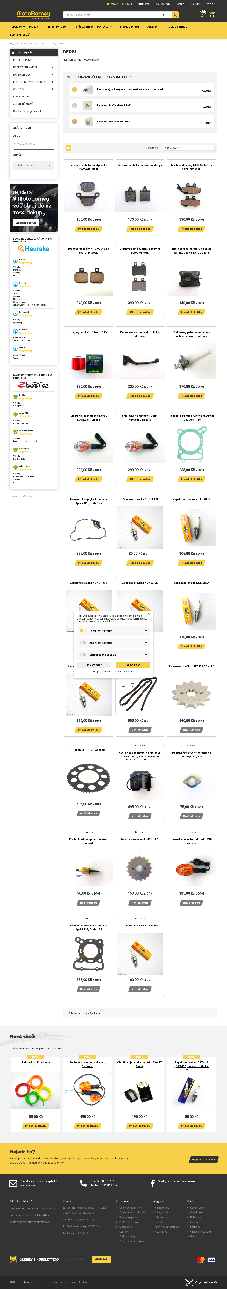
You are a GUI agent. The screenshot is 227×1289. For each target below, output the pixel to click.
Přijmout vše (133, 665)
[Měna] (210, 4)
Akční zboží (161, 1231)
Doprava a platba (128, 1217)
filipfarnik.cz (86, 1282)
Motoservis (125, 1226)
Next (212, 1093)
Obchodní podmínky (130, 1207)
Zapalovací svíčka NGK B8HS (140, 499)
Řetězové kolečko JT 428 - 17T (140, 839)
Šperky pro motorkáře (166, 1226)
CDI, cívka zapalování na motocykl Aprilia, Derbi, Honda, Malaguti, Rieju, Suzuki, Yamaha (140, 756)
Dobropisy (195, 1217)
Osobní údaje (197, 1207)
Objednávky (196, 1212)
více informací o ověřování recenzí (22, 496)
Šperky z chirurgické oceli (27, 111)
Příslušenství (161, 1217)
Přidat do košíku (88, 228)
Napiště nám (28, 1185)
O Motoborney (127, 1236)
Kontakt (123, 1231)
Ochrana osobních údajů (132, 1212)
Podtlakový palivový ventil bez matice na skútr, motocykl (130, 89)
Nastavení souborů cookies (199, 1234)
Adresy (194, 1222)
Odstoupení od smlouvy (132, 1241)
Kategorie (25, 52)
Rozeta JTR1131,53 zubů (89, 749)
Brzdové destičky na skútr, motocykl (140, 165)
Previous (15, 1093)
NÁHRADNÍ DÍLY (22, 74)
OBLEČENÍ (18, 89)
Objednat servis (206, 1282)
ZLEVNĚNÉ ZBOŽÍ (23, 103)
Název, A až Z (188, 148)
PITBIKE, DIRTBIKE (23, 60)
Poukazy (195, 1226)
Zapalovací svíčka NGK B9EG (140, 925)
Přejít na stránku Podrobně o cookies (113, 671)
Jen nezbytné (94, 665)
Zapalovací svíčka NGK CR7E (140, 582)
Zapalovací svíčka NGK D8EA (113, 121)
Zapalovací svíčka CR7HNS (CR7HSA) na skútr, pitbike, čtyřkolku (192, 1066)
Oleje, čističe (161, 1212)
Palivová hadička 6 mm (36, 1062)
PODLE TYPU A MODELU (26, 67)
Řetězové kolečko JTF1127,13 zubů (191, 666)
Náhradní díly (161, 1207)
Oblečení (159, 1222)
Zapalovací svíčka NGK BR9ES (114, 105)
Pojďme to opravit (203, 1159)
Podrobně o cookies (130, 1222)
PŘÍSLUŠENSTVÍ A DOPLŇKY (29, 82)
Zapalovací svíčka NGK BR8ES (191, 499)
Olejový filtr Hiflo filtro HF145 (88, 332)
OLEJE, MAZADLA (23, 96)
